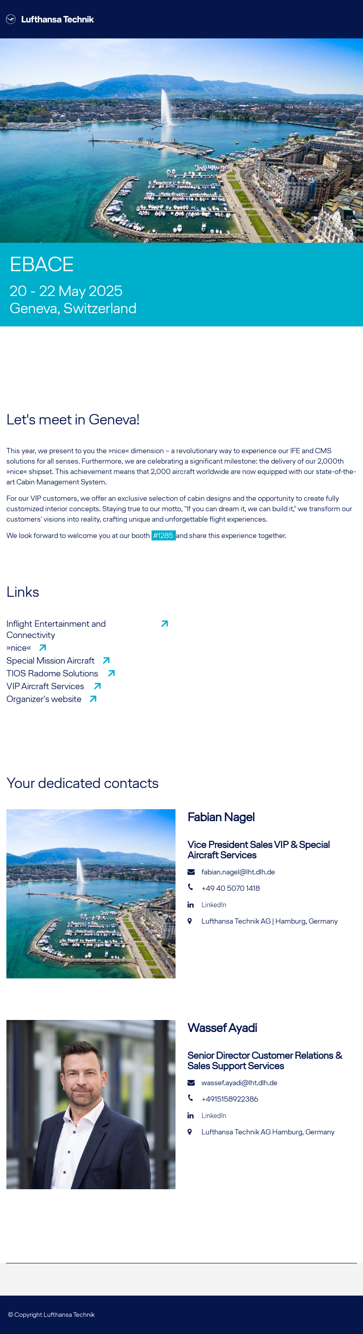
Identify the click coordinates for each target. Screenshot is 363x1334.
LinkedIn (206, 905)
